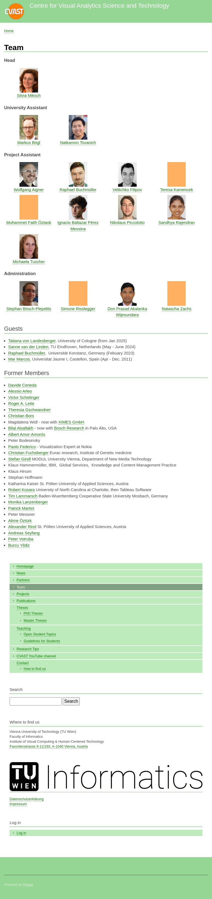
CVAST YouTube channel (36, 656)
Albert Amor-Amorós (26, 434)
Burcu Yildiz (19, 545)
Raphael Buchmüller (77, 189)
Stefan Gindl (19, 459)
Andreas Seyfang (24, 533)
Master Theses (35, 620)
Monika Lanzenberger (28, 502)
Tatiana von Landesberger (31, 340)
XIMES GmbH (71, 422)
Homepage (25, 566)
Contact (23, 663)
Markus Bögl (28, 142)
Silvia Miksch (29, 95)
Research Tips (28, 649)
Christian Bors (21, 415)
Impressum (18, 804)
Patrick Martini (21, 508)
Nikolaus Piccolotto (127, 222)
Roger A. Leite (21, 403)
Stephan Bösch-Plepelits (28, 308)
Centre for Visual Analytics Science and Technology (99, 5)
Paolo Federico (22, 446)
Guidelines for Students (42, 641)
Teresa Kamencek (176, 189)
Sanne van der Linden (28, 346)
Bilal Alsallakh (20, 428)
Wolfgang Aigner (29, 189)
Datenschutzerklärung (27, 799)
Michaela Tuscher (29, 261)
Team (21, 587)
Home (9, 31)
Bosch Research (69, 428)
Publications (26, 601)
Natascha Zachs (176, 308)
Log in (21, 833)
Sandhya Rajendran (176, 222)
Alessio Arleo (20, 391)
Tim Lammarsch (23, 496)
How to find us (35, 669)
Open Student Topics (40, 634)
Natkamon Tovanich (78, 142)
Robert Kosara (21, 489)
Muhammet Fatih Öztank (28, 222)
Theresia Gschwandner (29, 409)
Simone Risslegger (78, 308)
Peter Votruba (20, 539)
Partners (23, 580)
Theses (22, 608)
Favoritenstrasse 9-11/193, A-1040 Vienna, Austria (49, 746)
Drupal (28, 885)
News (21, 573)
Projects (23, 594)
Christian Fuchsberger (28, 452)
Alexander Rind (22, 526)
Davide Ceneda (22, 385)
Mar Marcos (19, 359)
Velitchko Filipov (127, 189)
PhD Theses (33, 613)
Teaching (24, 628)
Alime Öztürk (20, 520)
